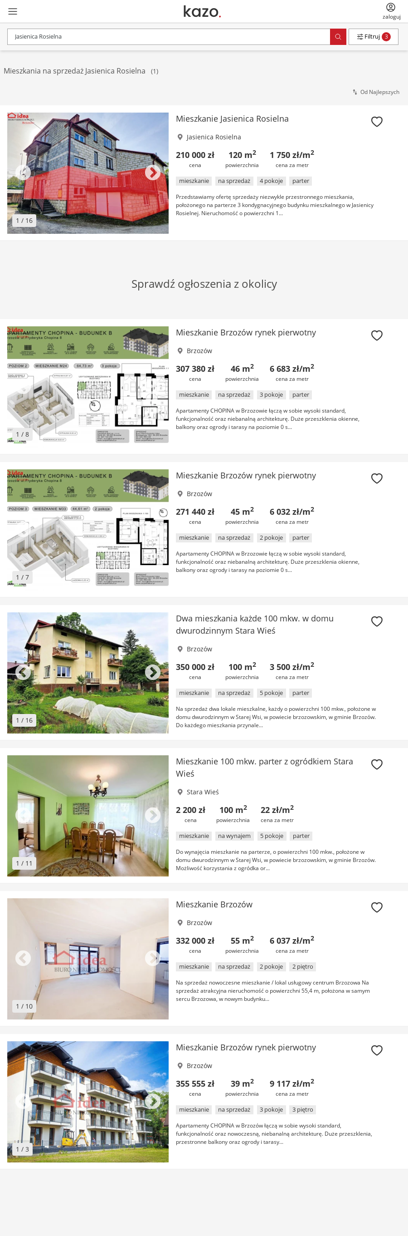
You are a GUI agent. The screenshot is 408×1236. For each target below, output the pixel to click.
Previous (23, 173)
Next (153, 173)
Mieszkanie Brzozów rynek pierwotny (246, 332)
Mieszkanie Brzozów (214, 904)
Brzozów (199, 350)
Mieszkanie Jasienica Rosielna (232, 118)
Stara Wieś (203, 792)
